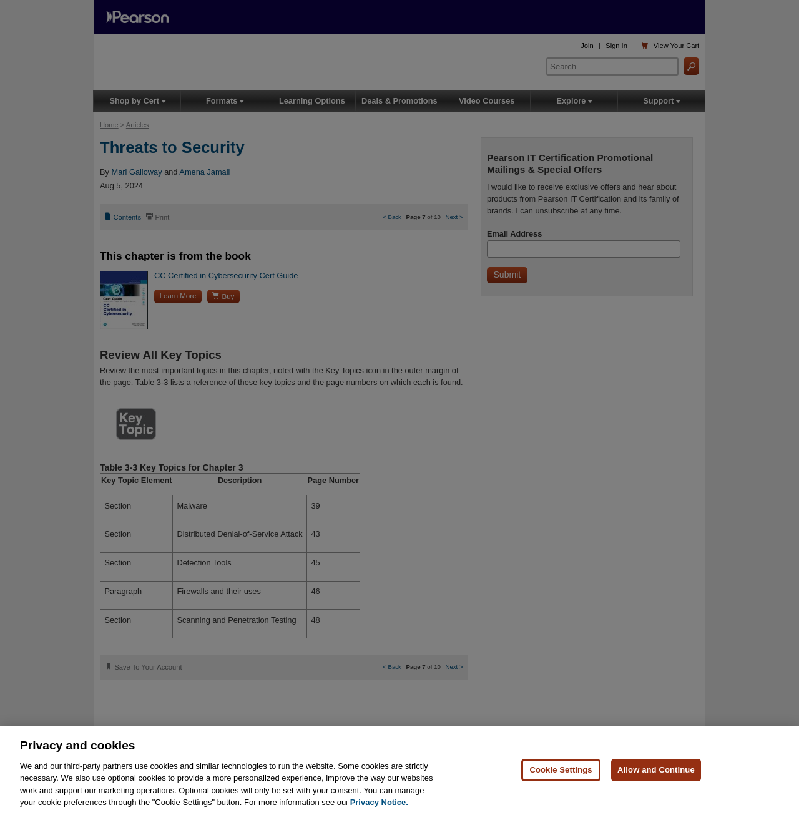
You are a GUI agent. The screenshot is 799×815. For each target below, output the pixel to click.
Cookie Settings (560, 769)
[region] (399, 770)
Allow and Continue (656, 769)
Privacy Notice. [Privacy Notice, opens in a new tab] (379, 802)
